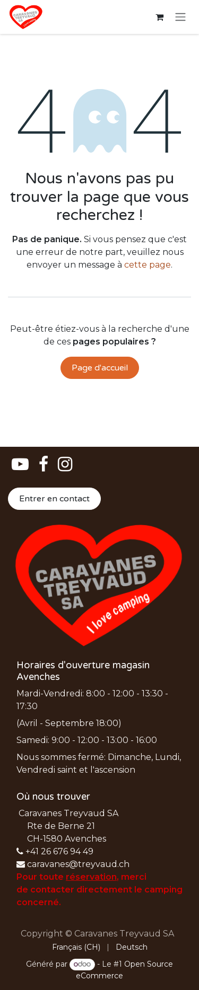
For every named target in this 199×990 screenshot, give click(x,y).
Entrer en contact (54, 498)
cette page (147, 265)
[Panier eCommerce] (159, 17)
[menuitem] (76, 947)
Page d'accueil (100, 368)
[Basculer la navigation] (180, 17)
